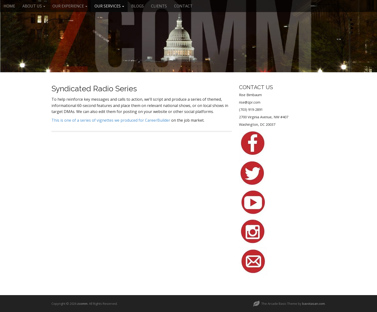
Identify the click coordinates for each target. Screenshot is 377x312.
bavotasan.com (313, 303)
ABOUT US (33, 6)
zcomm (82, 303)
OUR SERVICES (109, 6)
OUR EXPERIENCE (69, 6)
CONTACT (183, 6)
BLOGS (137, 6)
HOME (9, 6)
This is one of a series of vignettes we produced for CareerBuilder (110, 120)
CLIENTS (159, 6)
